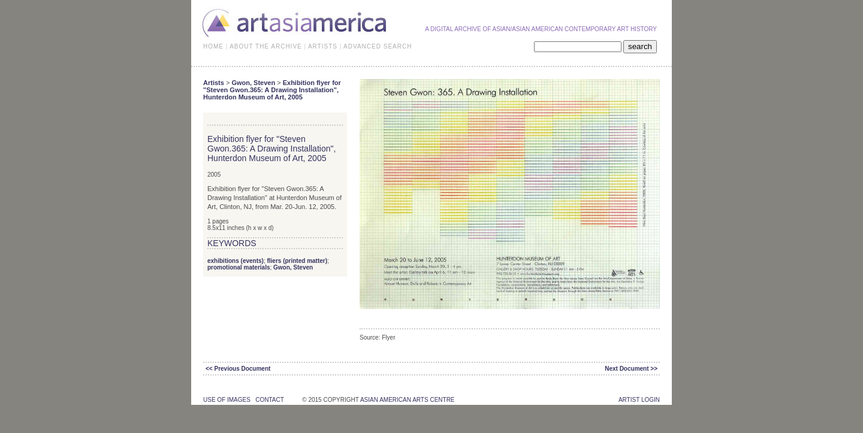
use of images (227, 399)
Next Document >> (631, 368)
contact (269, 399)
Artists (213, 82)
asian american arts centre (407, 399)
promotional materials (238, 267)
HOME (213, 46)
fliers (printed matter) (297, 261)
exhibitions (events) (235, 261)
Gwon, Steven (253, 82)
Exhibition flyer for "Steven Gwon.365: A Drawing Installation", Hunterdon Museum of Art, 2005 (272, 90)
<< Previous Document (238, 368)
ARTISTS (322, 46)
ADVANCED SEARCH (377, 46)
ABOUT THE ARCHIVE (266, 46)
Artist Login (639, 399)
